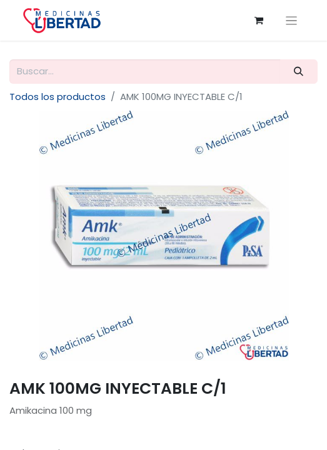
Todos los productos (57, 96)
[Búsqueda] (299, 71)
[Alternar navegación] (292, 20)
